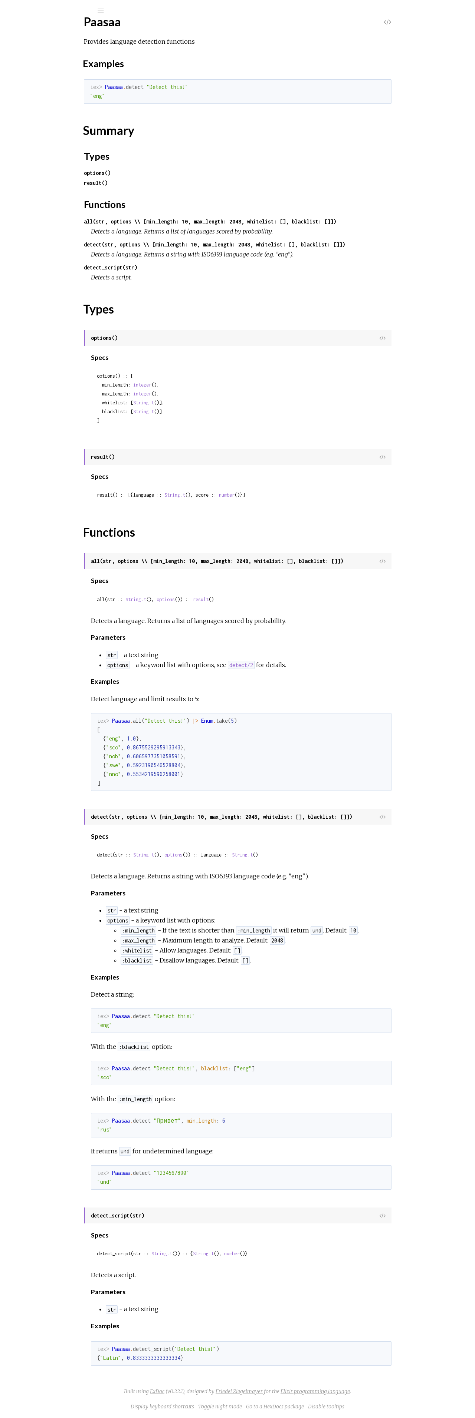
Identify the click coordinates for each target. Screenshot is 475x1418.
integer (198, 385)
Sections (39, 109)
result (256, 599)
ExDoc (213, 1391)
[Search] (55, 10)
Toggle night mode (276, 1406)
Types (40, 138)
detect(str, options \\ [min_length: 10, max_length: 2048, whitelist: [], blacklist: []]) (270, 244)
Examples (45, 119)
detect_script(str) (166, 267)
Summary (40, 130)
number (282, 495)
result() (151, 183)
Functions (45, 146)
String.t (199, 402)
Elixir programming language (371, 1391)
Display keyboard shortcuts (218, 1406)
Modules (31, 67)
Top (32, 101)
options (221, 599)
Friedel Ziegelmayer (294, 1391)
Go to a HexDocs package (331, 1406)
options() (153, 173)
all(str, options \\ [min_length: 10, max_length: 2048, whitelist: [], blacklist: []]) (266, 221)
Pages (26, 57)
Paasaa (32, 30)
